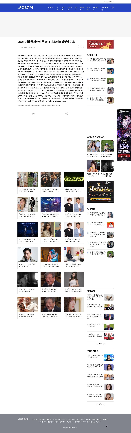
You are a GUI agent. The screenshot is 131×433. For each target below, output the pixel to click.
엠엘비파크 (95, 9)
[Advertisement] (65, 24)
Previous (97, 344)
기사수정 (27, 48)
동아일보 (111, 1)
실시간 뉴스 (51, 9)
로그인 (106, 1)
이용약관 (88, 419)
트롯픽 (88, 9)
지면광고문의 (42, 419)
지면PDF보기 (104, 9)
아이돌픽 (82, 9)
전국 (76, 9)
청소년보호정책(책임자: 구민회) (76, 419)
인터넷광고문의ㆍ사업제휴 (60, 419)
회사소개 (34, 419)
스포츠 (63, 9)
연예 (57, 9)
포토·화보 (69, 9)
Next (104, 344)
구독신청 (49, 419)
